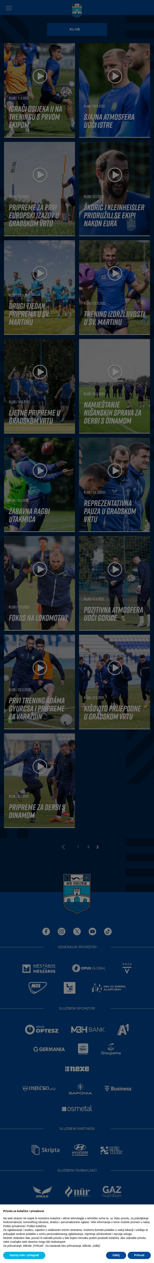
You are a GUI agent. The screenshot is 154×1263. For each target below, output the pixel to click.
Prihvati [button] (139, 1255)
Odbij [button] (116, 1255)
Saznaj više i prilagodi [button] (24, 1255)
